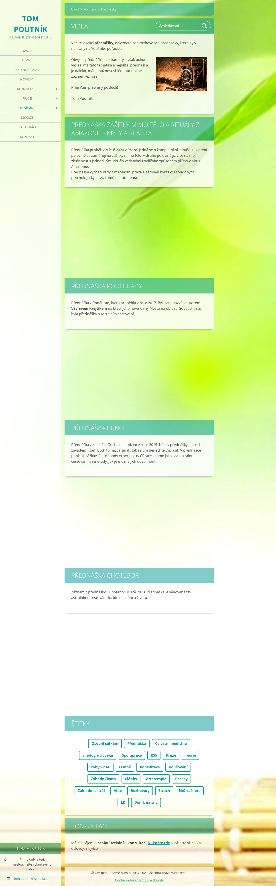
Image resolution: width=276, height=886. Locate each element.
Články (131, 778)
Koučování (178, 767)
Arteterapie (156, 778)
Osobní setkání (104, 743)
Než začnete (189, 790)
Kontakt (27, 137)
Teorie (190, 755)
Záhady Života (103, 778)
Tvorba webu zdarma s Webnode (139, 880)
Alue (118, 790)
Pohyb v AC (100, 767)
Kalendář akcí (27, 70)
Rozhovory (140, 790)
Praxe (27, 98)
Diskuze (27, 117)
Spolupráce (27, 127)
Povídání (27, 108)
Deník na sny (146, 802)
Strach (164, 790)
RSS (154, 755)
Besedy (181, 778)
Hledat (204, 25)
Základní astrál (91, 790)
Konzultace (27, 89)
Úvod (27, 50)
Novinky (27, 79)
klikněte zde (159, 842)
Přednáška (136, 743)
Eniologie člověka (97, 755)
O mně (27, 60)
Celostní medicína (171, 743)
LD (123, 802)
